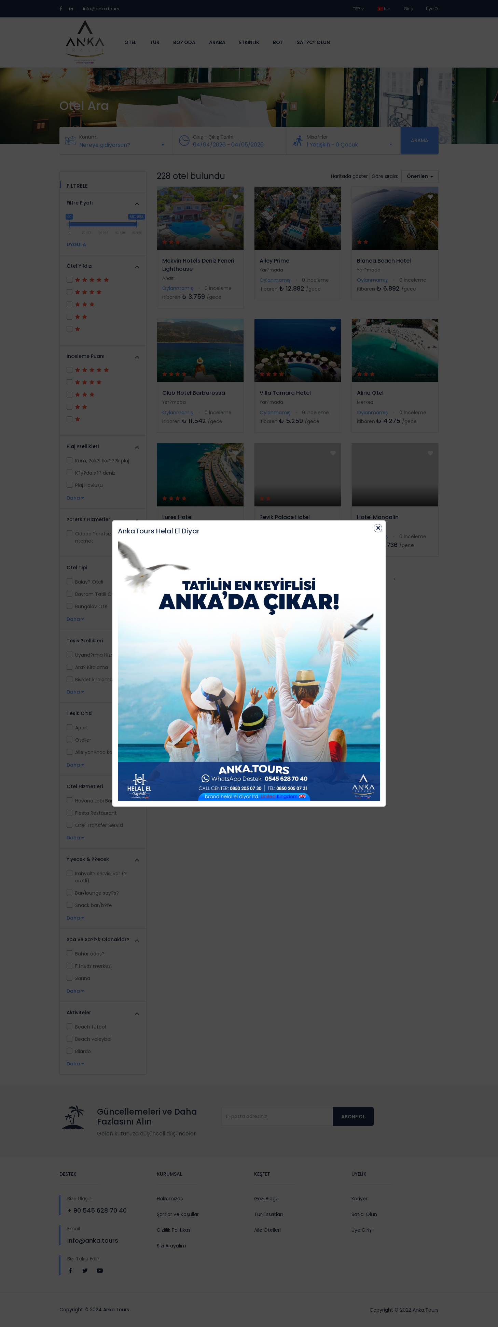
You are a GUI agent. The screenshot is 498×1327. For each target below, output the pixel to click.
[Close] (378, 528)
